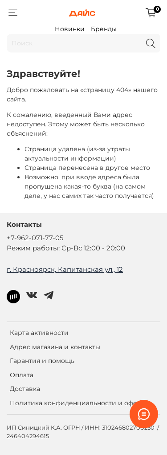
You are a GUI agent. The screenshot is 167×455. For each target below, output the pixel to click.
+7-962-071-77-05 (35, 238)
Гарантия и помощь (42, 361)
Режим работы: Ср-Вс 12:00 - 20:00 (66, 248)
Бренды (104, 29)
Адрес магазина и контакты (55, 347)
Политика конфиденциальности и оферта (79, 403)
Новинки (70, 29)
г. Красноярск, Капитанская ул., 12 (65, 269)
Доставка (25, 389)
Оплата (21, 375)
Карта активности (39, 333)
